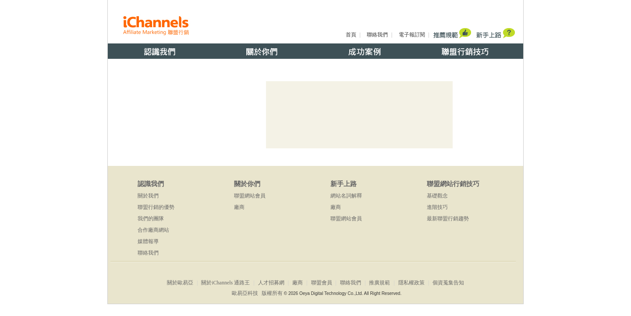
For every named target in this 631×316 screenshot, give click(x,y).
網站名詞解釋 (346, 196)
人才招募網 (271, 283)
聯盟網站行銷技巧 (453, 183)
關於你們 (247, 183)
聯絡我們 (377, 35)
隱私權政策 (411, 283)
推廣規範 (379, 283)
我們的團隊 (151, 218)
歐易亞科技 (245, 293)
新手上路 (343, 183)
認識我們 (151, 183)
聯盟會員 (321, 283)
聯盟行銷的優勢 (156, 207)
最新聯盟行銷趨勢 (448, 218)
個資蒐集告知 (448, 283)
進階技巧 (437, 207)
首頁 (351, 35)
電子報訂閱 (412, 35)
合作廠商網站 (153, 230)
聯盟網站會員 (250, 196)
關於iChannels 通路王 (225, 283)
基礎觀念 (437, 196)
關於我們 (148, 196)
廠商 (239, 207)
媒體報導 (148, 241)
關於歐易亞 (180, 283)
